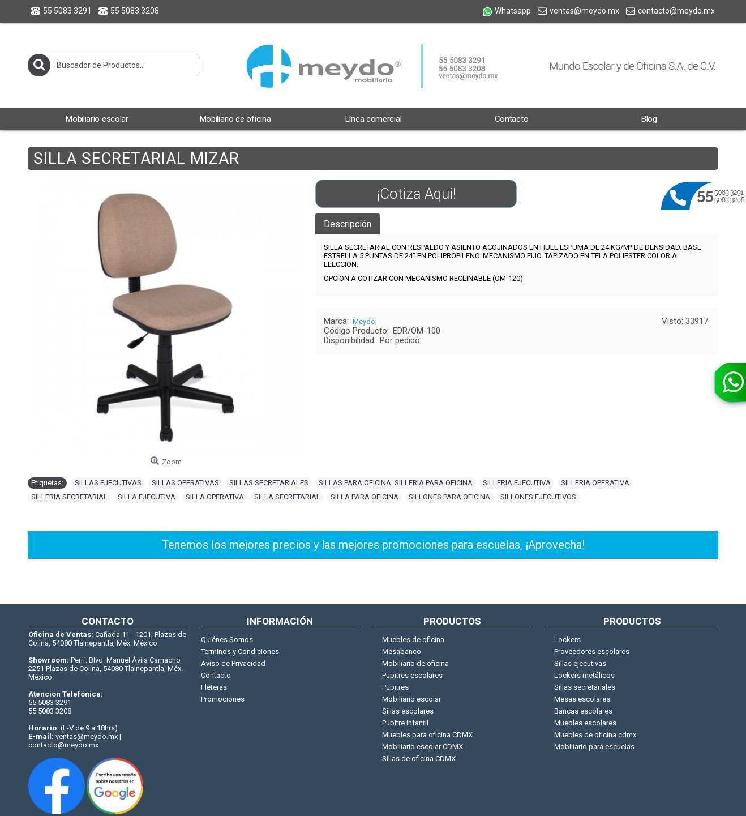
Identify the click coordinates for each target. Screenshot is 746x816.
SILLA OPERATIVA (215, 497)
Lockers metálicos (584, 675)
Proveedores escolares (591, 651)
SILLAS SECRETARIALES (268, 483)
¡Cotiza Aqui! (416, 193)
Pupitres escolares (412, 675)
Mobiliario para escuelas (594, 746)
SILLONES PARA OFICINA (449, 497)
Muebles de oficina (413, 639)
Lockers (567, 639)
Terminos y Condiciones (240, 651)
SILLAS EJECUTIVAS (108, 483)
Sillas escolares (408, 711)
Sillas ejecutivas (580, 663)
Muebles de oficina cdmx (595, 734)
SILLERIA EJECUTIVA (517, 483)
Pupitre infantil (405, 723)
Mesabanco (401, 651)
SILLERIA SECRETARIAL (69, 497)
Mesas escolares (582, 699)
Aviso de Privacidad (233, 663)
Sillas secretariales (584, 687)
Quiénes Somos (227, 639)
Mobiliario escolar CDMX (422, 746)
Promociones (223, 699)
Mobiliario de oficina (415, 663)
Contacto (216, 675)
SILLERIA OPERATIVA (595, 483)
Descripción (347, 224)
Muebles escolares (585, 723)
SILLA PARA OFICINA (364, 497)
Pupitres (395, 687)
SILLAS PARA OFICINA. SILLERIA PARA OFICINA (396, 483)
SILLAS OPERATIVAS (185, 483)
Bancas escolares (583, 711)
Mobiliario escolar (411, 699)
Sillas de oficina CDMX (419, 758)
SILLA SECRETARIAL (287, 497)
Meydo (364, 321)
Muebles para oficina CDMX (427, 734)
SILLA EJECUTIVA (146, 497)
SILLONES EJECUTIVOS (538, 497)
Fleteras (214, 687)
